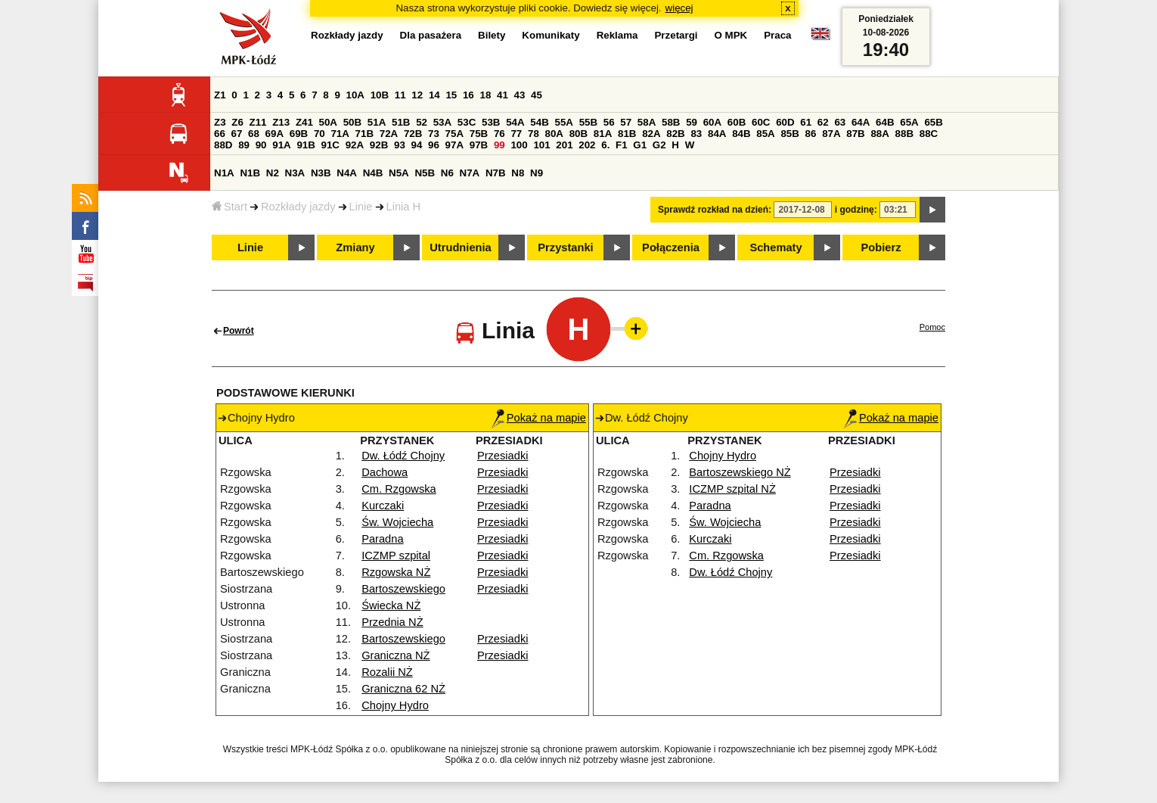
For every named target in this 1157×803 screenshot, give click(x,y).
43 (520, 95)
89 (244, 145)
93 (399, 145)
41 (502, 95)
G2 (659, 145)
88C (929, 133)
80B (578, 133)
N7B (495, 173)
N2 (272, 173)
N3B (321, 173)
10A (355, 95)
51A (377, 122)
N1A (224, 173)
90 (261, 145)
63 (839, 122)
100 (518, 145)
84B (741, 133)
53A (442, 122)
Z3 (220, 122)
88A (879, 133)
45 (536, 95)
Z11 (258, 122)
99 (499, 145)
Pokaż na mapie (539, 418)
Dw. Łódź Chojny (403, 456)
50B (352, 122)
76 (499, 133)
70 (319, 133)
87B (855, 133)
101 (541, 145)
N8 (517, 173)
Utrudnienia (460, 247)
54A (515, 122)
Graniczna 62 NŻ (403, 689)
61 (805, 122)
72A (389, 133)
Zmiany (355, 247)
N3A (295, 173)
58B (671, 122)
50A (328, 122)
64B (885, 122)
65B (933, 122)
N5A (399, 173)
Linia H (403, 207)
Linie (361, 207)
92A (355, 145)
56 (609, 122)
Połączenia (670, 247)
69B (299, 133)
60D (785, 122)
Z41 (304, 122)
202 (586, 145)
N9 (536, 173)
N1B (250, 173)
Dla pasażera (431, 35)
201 (564, 145)
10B (380, 95)
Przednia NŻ (392, 622)
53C (467, 122)
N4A (347, 173)
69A (274, 133)
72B (413, 133)
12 (417, 95)
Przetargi (675, 35)
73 (433, 133)
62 (823, 122)
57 (625, 122)
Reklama (617, 35)
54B (539, 122)
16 (468, 95)
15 (451, 95)
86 (811, 133)
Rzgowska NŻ (395, 572)
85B (789, 133)
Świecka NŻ (390, 605)
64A (860, 122)
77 (516, 133)
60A (712, 122)
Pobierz (881, 247)
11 (400, 95)
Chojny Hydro (395, 705)
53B (491, 122)
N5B (424, 173)
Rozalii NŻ (387, 672)
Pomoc (932, 326)
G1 (640, 145)
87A (831, 133)
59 (691, 122)
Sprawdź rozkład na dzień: (714, 209)
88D (223, 145)
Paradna (382, 539)
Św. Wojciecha (397, 522)
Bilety (491, 35)
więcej (679, 8)
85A (765, 133)
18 (485, 95)
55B (588, 122)
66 (219, 133)
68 (253, 133)
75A (454, 133)
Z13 (281, 122)
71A (339, 133)
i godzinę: (856, 209)
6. (605, 145)
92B (379, 145)
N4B (373, 173)
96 (433, 145)
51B (401, 122)
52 (421, 122)
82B (675, 133)
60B (736, 122)
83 (696, 133)
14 (434, 95)
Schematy (775, 247)
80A (554, 133)
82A (651, 133)
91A (281, 145)
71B (364, 133)
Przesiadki (503, 456)
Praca (777, 35)
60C (761, 122)
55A (563, 122)
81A (603, 133)
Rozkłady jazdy (298, 207)
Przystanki (565, 247)
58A (646, 122)
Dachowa (384, 472)
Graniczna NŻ (395, 655)
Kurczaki (382, 506)
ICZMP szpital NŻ (732, 489)
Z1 (220, 95)
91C (330, 145)
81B (627, 133)
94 (417, 145)
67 (237, 133)
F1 (622, 145)
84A (717, 133)
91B (305, 145)
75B (479, 133)
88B (904, 133)
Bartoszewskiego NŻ (739, 472)
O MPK (731, 35)
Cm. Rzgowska (398, 489)
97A (454, 145)
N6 (447, 173)
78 (533, 133)
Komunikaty (550, 35)
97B (479, 145)
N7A (470, 173)
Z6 (237, 122)
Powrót (238, 330)
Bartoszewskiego (403, 589)
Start (229, 207)
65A (909, 122)
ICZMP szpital (395, 555)
